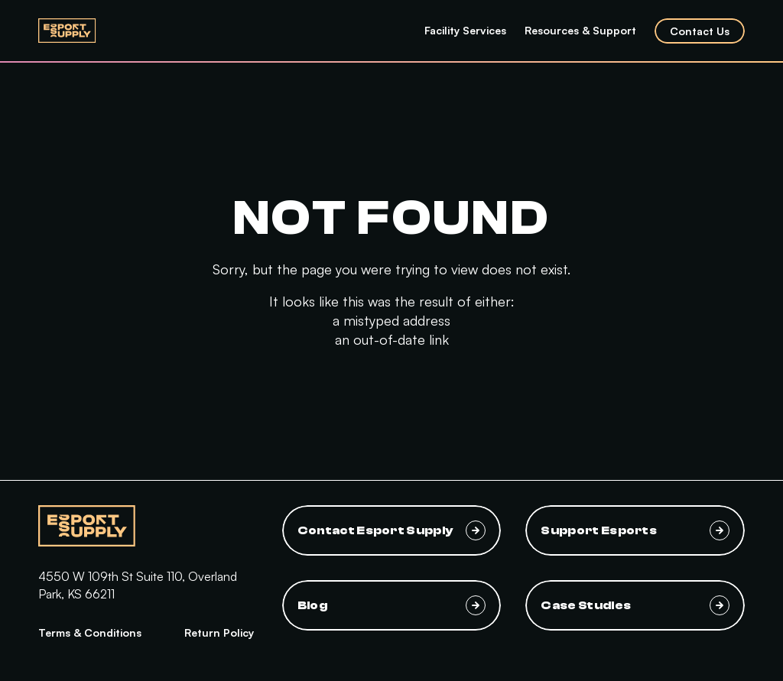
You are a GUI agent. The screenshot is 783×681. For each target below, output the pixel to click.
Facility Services (465, 30)
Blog (391, 605)
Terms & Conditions (89, 632)
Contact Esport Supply (391, 530)
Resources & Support (580, 30)
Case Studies (635, 605)
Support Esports (635, 530)
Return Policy (219, 632)
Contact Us (699, 30)
